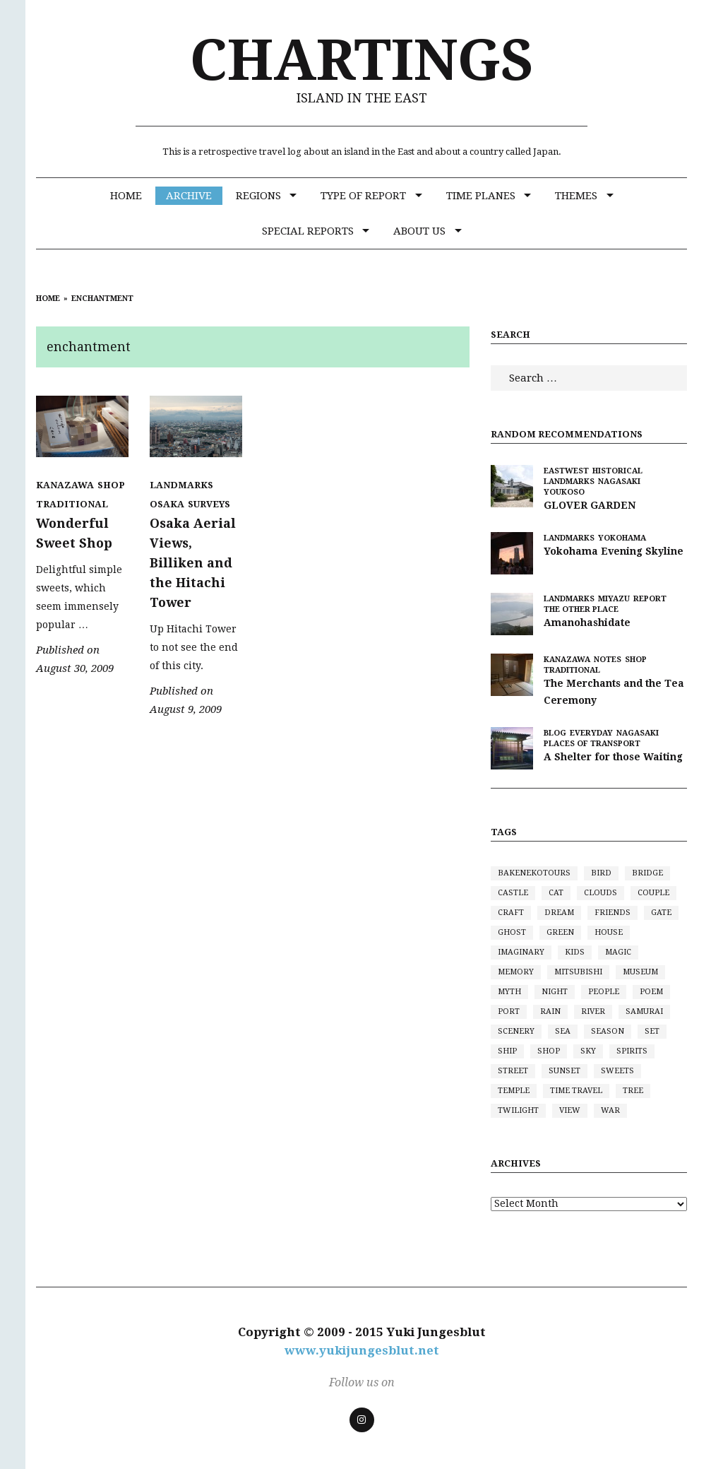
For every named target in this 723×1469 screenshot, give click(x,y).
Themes (576, 195)
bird (601, 873)
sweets (617, 1070)
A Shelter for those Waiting (613, 756)
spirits (631, 1051)
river (593, 1011)
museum (640, 972)
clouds (600, 892)
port (509, 1011)
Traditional (72, 504)
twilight (518, 1110)
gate (661, 912)
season (607, 1031)
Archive (189, 195)
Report (650, 598)
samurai (644, 1011)
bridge (647, 873)
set (652, 1031)
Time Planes (480, 195)
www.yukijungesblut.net (362, 1350)
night (555, 991)
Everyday (591, 733)
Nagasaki (619, 481)
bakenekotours (534, 873)
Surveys (209, 504)
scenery (516, 1031)
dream (559, 912)
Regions (258, 195)
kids (575, 952)
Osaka (167, 504)
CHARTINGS (362, 60)
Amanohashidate (587, 622)
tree (633, 1090)
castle (513, 892)
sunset (564, 1070)
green (560, 932)
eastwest (566, 471)
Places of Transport (592, 743)
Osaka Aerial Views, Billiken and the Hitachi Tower (193, 563)
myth (509, 991)
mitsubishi (578, 972)
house (608, 932)
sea (562, 1031)
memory (516, 972)
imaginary (521, 952)
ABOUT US (419, 231)
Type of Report (363, 195)
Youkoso (564, 492)
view (569, 1110)
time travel (576, 1090)
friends (612, 912)
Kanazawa (65, 485)
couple (653, 892)
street (513, 1070)
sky (588, 1051)
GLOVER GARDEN (589, 505)
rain (550, 1011)
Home (126, 195)
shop (548, 1051)
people (603, 991)
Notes (607, 659)
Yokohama (622, 538)
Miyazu (614, 598)
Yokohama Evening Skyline (613, 551)
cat (556, 892)
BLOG (555, 733)
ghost (512, 932)
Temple (514, 1090)
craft (511, 912)
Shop (111, 485)
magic (618, 952)
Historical (617, 471)
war (610, 1110)
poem (651, 991)
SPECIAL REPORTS (308, 231)
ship (507, 1051)
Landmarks (181, 485)
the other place (581, 609)
